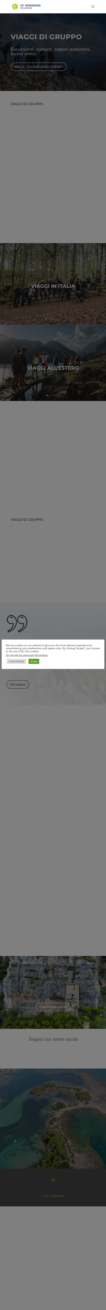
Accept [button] (34, 661)
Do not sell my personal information (27, 655)
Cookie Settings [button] (16, 661)
